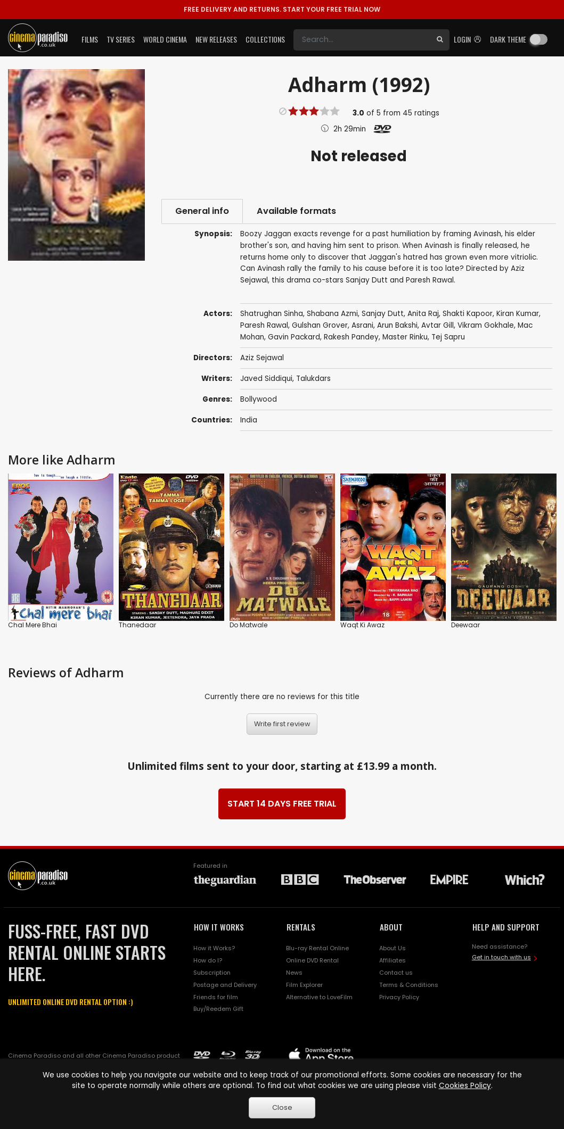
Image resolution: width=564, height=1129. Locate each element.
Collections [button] (265, 39)
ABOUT (391, 927)
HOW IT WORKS (219, 927)
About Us (392, 948)
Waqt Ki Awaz (362, 624)
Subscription (212, 972)
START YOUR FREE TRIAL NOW (282, 9)
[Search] (361, 40)
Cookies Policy (465, 1086)
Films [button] (89, 39)
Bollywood (258, 399)
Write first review (282, 723)
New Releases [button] (216, 39)
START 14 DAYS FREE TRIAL (282, 804)
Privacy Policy (399, 997)
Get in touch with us (501, 957)
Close (282, 1107)
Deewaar (465, 624)
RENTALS (301, 927)
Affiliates (392, 960)
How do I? (207, 960)
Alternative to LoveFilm (319, 997)
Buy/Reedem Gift (218, 1009)
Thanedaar (137, 624)
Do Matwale (248, 624)
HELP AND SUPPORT (506, 927)
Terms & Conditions (408, 985)
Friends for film (215, 997)
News (294, 972)
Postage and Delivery (225, 985)
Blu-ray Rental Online (317, 948)
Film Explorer (304, 985)
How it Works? (214, 948)
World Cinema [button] (165, 39)
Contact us (396, 972)
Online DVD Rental (312, 960)
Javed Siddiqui (266, 378)
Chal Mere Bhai (32, 624)
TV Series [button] (121, 39)
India (248, 420)
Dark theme (508, 39)
